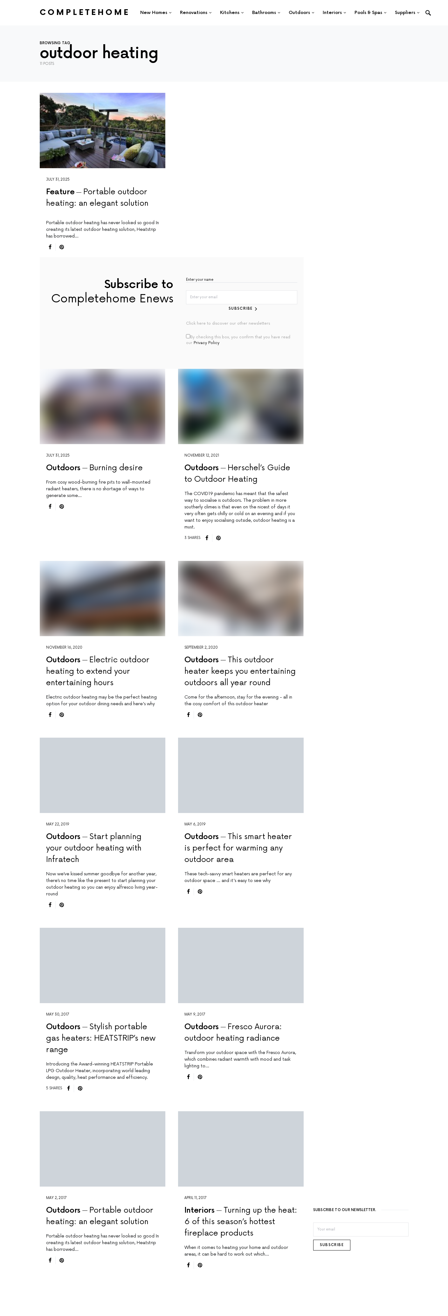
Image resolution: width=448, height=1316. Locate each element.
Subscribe (240, 308)
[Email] (361, 1229)
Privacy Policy (206, 342)
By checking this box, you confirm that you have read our (238, 339)
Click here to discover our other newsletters (228, 323)
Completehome (85, 12)
